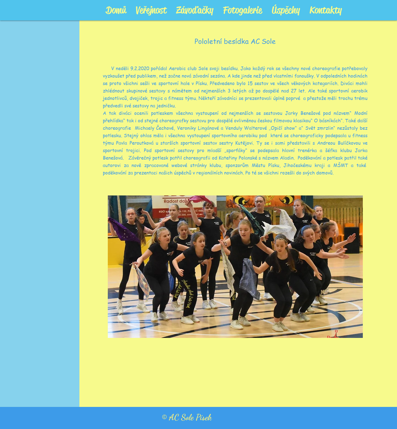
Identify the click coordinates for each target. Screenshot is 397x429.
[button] (235, 266)
